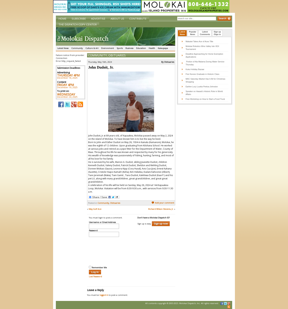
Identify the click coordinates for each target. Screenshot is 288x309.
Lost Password (95, 276)
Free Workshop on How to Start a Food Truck (205, 99)
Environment (107, 48)
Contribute (138, 18)
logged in (104, 295)
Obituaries (117, 55)
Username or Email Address (102, 222)
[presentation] (104, 251)
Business (129, 48)
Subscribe (79, 18)
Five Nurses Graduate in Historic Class (202, 74)
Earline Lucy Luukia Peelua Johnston (202, 86)
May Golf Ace (95, 209)
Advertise (98, 18)
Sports (120, 48)
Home (62, 18)
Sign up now (161, 223)
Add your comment (163, 203)
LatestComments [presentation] (205, 33)
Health (152, 48)
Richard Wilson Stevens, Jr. (161, 209)
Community (77, 48)
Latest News (63, 48)
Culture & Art (91, 48)
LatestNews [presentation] (182, 33)
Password (93, 231)
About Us (117, 18)
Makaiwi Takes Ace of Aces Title (199, 41)
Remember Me (98, 267)
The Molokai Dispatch (115, 36)
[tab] (182, 33)
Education (141, 48)
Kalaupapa (163, 48)
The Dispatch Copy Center (77, 24)
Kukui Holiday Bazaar (195, 69)
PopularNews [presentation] (192, 33)
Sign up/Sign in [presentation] (217, 33)
